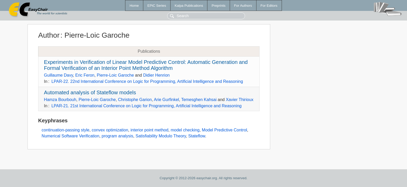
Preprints (218, 6)
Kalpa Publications (189, 6)
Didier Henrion (156, 75)
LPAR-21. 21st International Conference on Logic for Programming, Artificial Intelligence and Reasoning (146, 106)
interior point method (149, 130)
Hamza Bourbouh (60, 99)
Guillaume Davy (58, 75)
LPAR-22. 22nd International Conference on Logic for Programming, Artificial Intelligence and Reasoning (147, 81)
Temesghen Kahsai (198, 99)
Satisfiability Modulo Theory (160, 136)
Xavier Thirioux (239, 99)
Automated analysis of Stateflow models (90, 92)
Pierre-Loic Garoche (115, 75)
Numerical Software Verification (70, 136)
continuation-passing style (65, 130)
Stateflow (196, 136)
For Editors (269, 6)
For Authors (243, 6)
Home (134, 6)
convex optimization (110, 130)
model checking (185, 130)
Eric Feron (84, 75)
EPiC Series (156, 6)
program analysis (117, 136)
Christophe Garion (135, 99)
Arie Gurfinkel (166, 99)
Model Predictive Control (224, 130)
